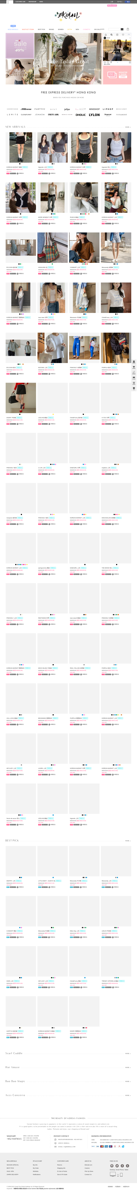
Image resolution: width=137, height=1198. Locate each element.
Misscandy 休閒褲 (110, 267)
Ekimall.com (88, 1165)
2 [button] (98, 82)
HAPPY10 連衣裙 (14, 1031)
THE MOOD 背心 (110, 568)
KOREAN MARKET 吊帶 (80, 167)
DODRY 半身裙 (14, 418)
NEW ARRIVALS (12, 1161)
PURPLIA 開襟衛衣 (79, 718)
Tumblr (127, 1166)
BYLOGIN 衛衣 (14, 367)
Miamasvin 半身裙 (78, 317)
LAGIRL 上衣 (45, 768)
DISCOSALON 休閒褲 (112, 518)
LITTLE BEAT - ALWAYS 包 (49, 881)
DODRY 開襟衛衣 (78, 1031)
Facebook (122, 1166)
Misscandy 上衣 (110, 881)
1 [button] (95, 82)
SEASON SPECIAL (13, 1165)
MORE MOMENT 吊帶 (48, 217)
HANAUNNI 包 (45, 267)
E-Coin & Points (62, 1171)
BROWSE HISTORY (133, 383)
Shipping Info (61, 1168)
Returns (59, 1165)
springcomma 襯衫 (47, 568)
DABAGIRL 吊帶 (78, 468)
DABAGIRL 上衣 (78, 568)
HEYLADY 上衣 (14, 768)
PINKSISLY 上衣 (14, 618)
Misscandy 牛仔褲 (78, 881)
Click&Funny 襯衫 (78, 981)
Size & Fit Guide (62, 1174)
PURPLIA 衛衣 (109, 367)
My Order (36, 1168)
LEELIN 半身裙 (109, 931)
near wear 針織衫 (78, 618)
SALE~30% (10, 1171)
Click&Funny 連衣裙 (79, 418)
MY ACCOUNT (37, 1161)
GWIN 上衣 (13, 981)
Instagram (112, 1166)
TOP (133, 399)
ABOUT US (88, 1161)
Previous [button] (36, 58)
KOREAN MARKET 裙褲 (17, 167)
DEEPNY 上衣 (14, 881)
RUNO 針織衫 (77, 217)
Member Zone (133, 367)
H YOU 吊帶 (108, 418)
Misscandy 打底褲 (47, 931)
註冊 (111, 2)
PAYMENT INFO (133, 378)
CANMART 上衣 (78, 267)
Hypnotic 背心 (109, 167)
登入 (127, 2)
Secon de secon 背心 (16, 818)
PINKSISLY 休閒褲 (79, 367)
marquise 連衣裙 (14, 518)
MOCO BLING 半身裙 (48, 668)
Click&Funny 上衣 (110, 317)
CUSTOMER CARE (63, 1161)
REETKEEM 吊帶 (46, 618)
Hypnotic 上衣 (45, 167)
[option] (20, 46)
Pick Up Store (89, 1171)
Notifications (36, 1174)
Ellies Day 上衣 (77, 931)
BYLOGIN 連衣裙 (14, 267)
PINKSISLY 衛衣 (14, 468)
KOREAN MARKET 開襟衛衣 (18, 317)
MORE (127, 127)
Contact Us (88, 1174)
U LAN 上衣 (45, 468)
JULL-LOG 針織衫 (15, 718)
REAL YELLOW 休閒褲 (80, 668)
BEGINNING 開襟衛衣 (48, 718)
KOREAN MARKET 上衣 (112, 217)
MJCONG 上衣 (46, 367)
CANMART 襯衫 (14, 931)
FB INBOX (133, 372)
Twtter (117, 1166)
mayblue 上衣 (109, 468)
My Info (35, 1165)
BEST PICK (10, 1168)
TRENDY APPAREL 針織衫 (113, 981)
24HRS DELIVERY (12, 1174)
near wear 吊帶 (46, 317)
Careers (87, 1168)
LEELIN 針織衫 (46, 418)
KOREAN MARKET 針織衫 (49, 1031)
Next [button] (100, 58)
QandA (133, 388)
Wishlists (35, 1171)
